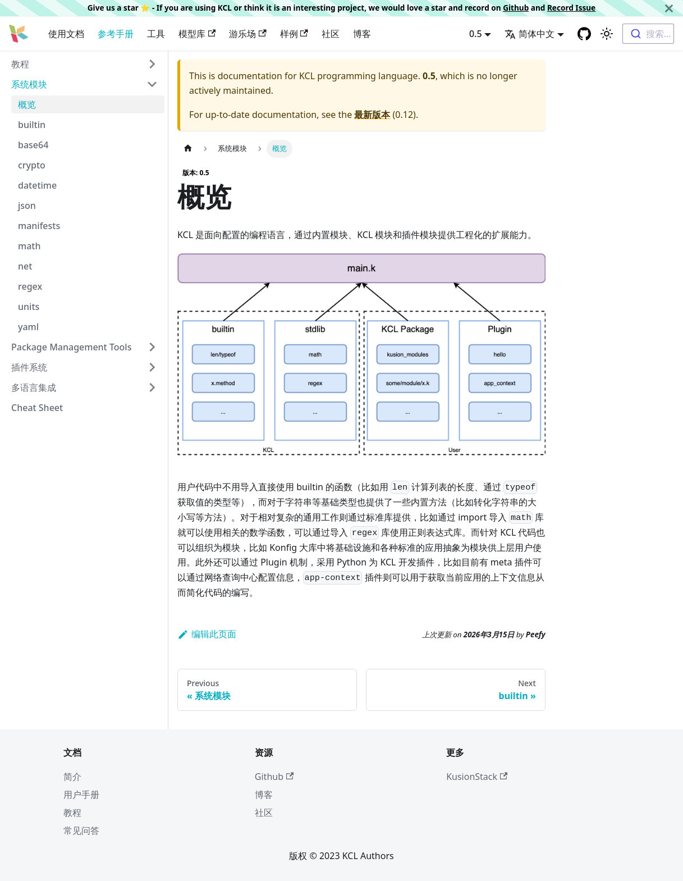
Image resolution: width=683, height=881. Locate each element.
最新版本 (372, 114)
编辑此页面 (206, 634)
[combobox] (648, 34)
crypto (31, 165)
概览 (27, 104)
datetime (37, 185)
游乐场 (247, 34)
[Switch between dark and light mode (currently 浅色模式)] (607, 34)
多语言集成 (33, 387)
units (28, 306)
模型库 (197, 34)
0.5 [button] (475, 34)
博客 (362, 34)
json (27, 205)
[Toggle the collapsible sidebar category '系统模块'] (152, 84)
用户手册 (81, 794)
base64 (33, 145)
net (25, 266)
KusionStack (476, 776)
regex (30, 286)
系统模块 (29, 84)
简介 (72, 776)
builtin (31, 124)
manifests (39, 226)
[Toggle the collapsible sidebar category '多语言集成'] (152, 387)
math (29, 246)
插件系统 (29, 367)
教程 (20, 64)
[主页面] (188, 148)
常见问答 (81, 830)
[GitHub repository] (584, 34)
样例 (294, 34)
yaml (28, 327)
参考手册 (116, 34)
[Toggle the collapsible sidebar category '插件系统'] (152, 367)
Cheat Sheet (37, 407)
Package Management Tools (71, 347)
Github (516, 7)
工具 (156, 34)
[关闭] (669, 8)
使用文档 (66, 34)
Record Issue (571, 7)
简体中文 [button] (529, 34)
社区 (331, 34)
